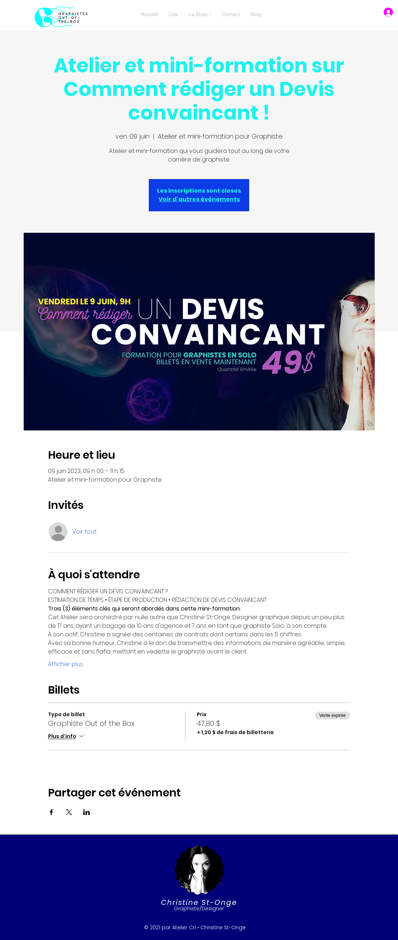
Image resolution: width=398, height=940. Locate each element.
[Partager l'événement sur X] (69, 812)
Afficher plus (65, 664)
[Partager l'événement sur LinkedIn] (86, 812)
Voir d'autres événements (199, 199)
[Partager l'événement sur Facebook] (51, 812)
